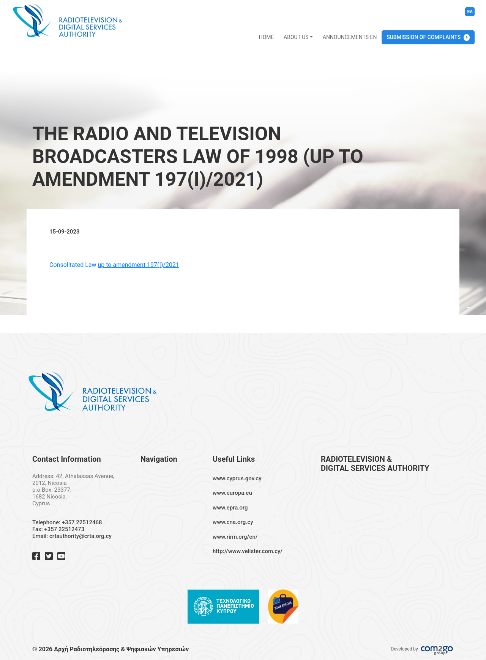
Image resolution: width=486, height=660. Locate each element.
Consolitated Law (114, 264)
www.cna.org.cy (233, 522)
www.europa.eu (232, 492)
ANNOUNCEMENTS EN (350, 37)
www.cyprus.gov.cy (237, 478)
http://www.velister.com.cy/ (247, 551)
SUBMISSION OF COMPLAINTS (424, 37)
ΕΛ (470, 11)
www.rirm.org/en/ (235, 536)
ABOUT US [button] (296, 37)
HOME (266, 37)
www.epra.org (230, 507)
